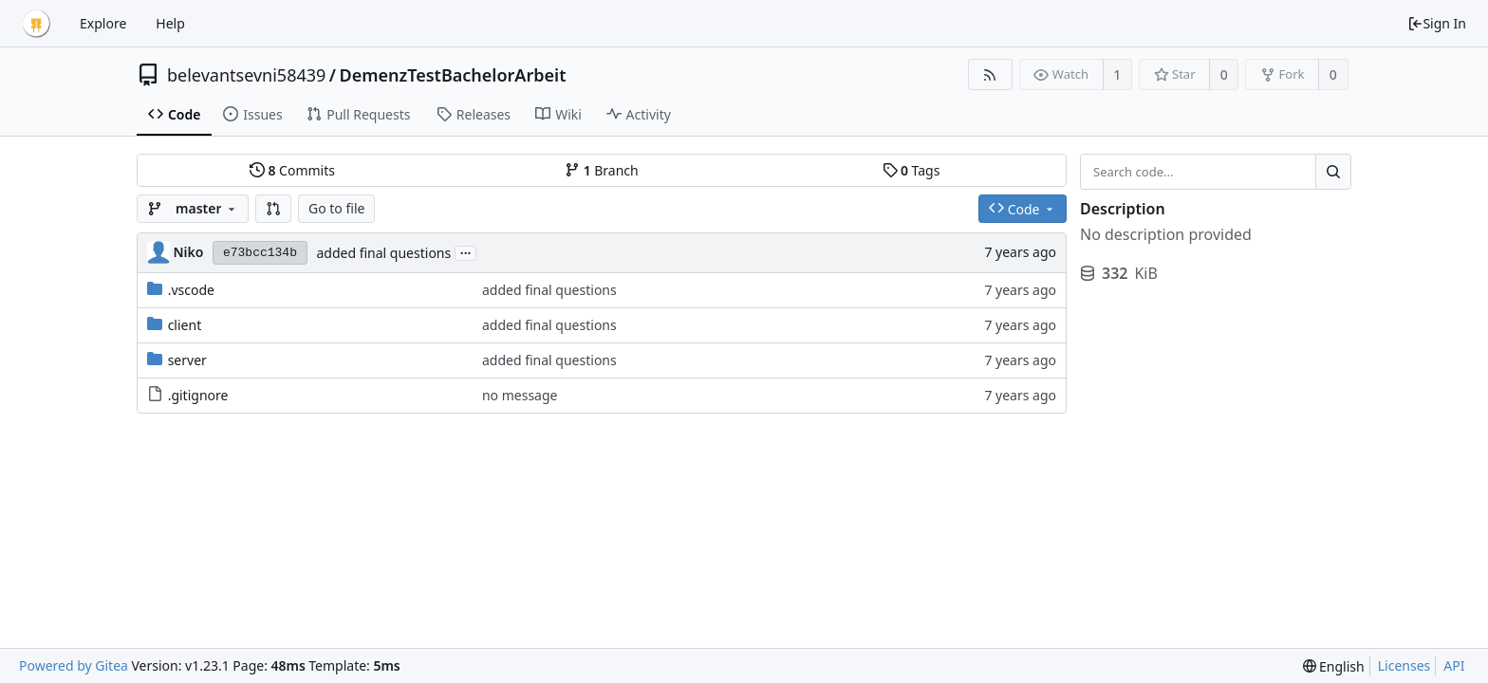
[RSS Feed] (990, 74)
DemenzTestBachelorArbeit (453, 74)
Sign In (1436, 23)
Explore (103, 23)
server (187, 360)
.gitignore (198, 395)
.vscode (191, 290)
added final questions (383, 253)
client (185, 325)
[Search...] (1333, 172)
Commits (292, 170)
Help (170, 23)
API (1453, 665)
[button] (273, 208)
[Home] (36, 24)
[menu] (1334, 666)
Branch (602, 170)
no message (520, 395)
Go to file (336, 208)
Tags (911, 170)
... (466, 252)
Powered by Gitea (73, 665)
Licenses (1404, 665)
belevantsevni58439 (246, 74)
